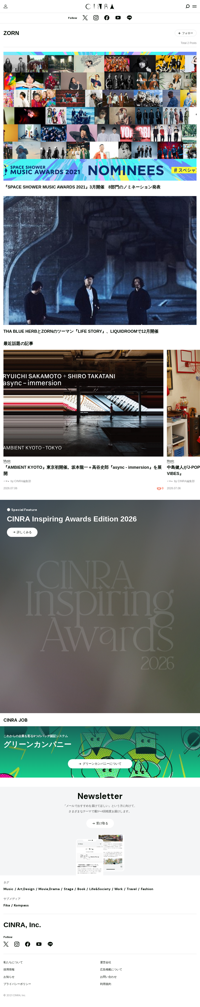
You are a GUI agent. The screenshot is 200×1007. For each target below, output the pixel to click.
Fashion (147, 889)
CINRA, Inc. (22, 925)
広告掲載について (111, 969)
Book (81, 889)
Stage (68, 889)
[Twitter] (85, 18)
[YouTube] (118, 18)
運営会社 (105, 962)
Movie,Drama (49, 889)
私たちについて (13, 962)
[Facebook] (106, 18)
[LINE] (129, 18)
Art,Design (26, 889)
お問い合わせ (108, 976)
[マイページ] (5, 6)
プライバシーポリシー (17, 984)
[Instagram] (96, 18)
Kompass (21, 905)
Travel (132, 889)
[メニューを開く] (194, 6)
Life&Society (99, 889)
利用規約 (105, 984)
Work (118, 889)
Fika (6, 905)
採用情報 (8, 969)
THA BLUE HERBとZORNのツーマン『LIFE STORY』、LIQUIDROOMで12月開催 (80, 331)
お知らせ (8, 976)
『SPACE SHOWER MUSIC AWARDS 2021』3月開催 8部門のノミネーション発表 (81, 187)
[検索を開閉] (187, 6)
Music (8, 889)
